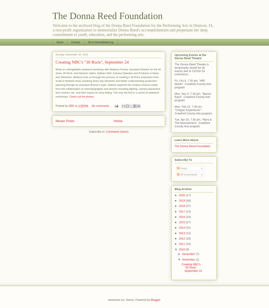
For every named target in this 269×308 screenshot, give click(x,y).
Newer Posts (65, 121)
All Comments (187, 174)
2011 (182, 243)
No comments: (101, 105)
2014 (182, 227)
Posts (182, 168)
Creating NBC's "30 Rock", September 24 (92, 62)
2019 (182, 200)
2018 (182, 206)
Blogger (155, 299)
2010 (182, 249)
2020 (182, 195)
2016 (182, 216)
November (189, 259)
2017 (182, 211)
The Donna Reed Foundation (107, 16)
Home (60, 42)
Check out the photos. (81, 96)
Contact (75, 42)
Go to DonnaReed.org (100, 42)
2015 (182, 222)
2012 (182, 238)
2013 (182, 233)
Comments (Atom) (117, 131)
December (189, 254)
